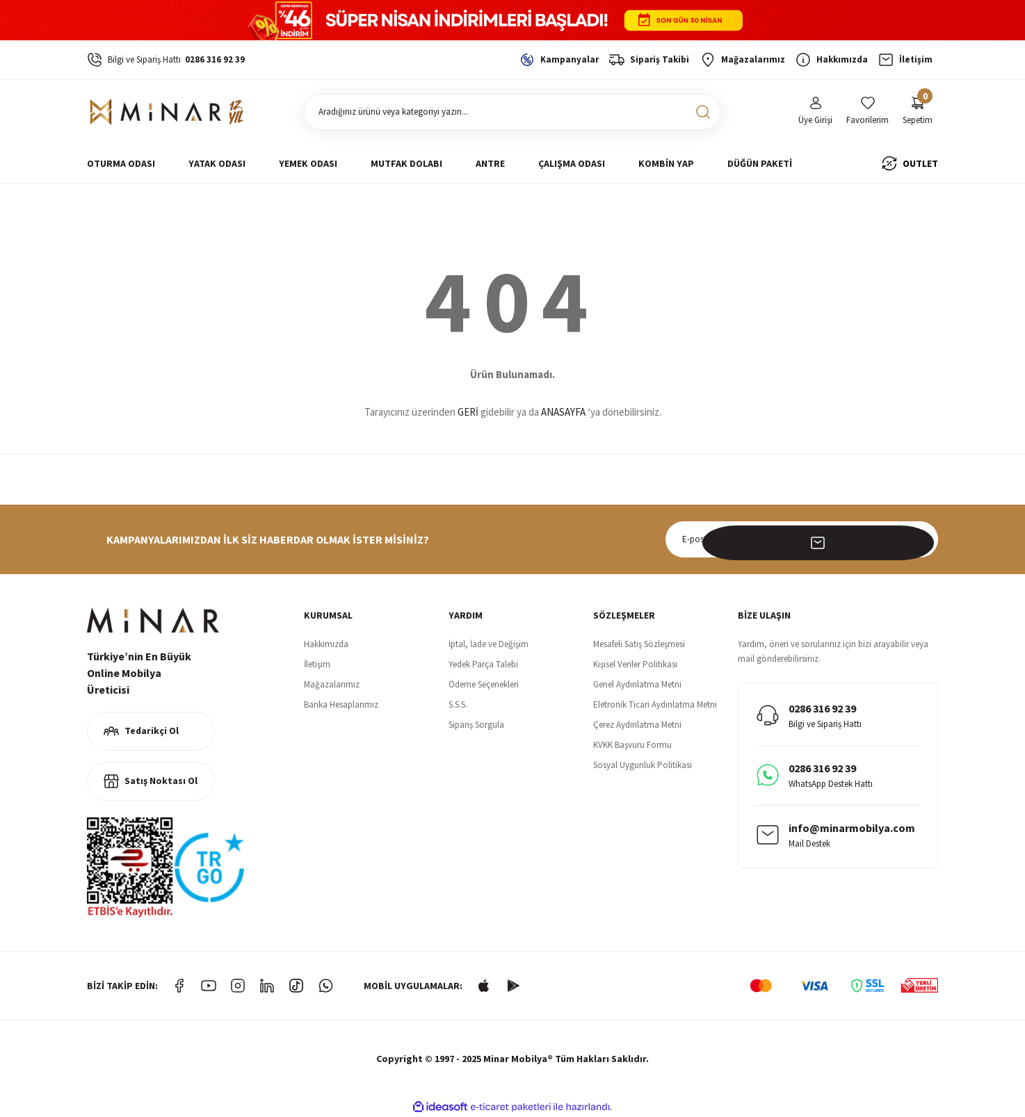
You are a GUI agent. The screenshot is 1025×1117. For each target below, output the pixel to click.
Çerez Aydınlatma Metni (637, 725)
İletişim (317, 664)
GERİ (468, 411)
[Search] (512, 112)
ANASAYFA (563, 411)
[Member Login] (815, 111)
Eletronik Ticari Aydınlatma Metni (655, 704)
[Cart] (918, 111)
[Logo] (167, 112)
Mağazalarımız (332, 684)
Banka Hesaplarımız (341, 704)
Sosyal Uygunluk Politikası (642, 765)
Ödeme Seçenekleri (484, 684)
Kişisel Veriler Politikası (635, 664)
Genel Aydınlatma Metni (637, 684)
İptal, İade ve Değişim (488, 644)
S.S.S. (458, 704)
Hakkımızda (326, 644)
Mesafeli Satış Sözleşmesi (639, 644)
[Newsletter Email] (801, 539)
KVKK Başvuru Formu (632, 745)
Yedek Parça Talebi (483, 664)
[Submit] (920, 539)
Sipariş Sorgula (476, 725)
